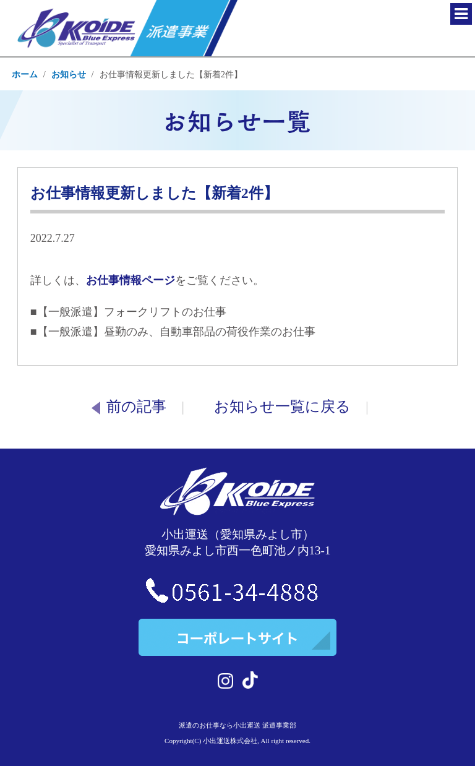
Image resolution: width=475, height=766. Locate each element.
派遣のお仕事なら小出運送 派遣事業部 (237, 725)
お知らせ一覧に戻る (282, 406)
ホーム (25, 74)
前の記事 (129, 406)
